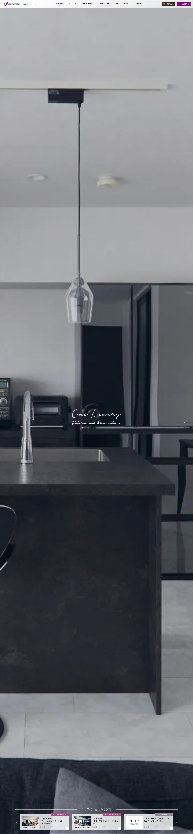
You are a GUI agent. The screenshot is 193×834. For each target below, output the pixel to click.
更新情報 (163, 814)
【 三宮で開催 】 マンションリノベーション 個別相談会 (51, 821)
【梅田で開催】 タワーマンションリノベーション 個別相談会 (105, 821)
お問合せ (185, 4)
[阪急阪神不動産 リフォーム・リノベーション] (21, 4)
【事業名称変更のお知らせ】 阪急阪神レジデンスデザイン (156, 819)
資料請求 (170, 4)
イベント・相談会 (59, 814)
